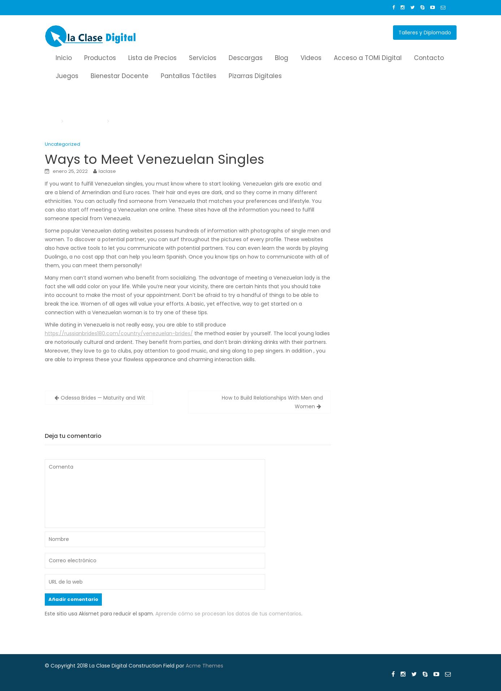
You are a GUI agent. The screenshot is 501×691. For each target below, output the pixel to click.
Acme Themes (204, 665)
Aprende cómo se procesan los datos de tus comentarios (228, 613)
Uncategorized (62, 144)
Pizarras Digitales (255, 76)
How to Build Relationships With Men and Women (272, 402)
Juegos (67, 76)
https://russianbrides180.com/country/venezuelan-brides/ (119, 333)
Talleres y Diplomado (424, 32)
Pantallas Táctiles (188, 76)
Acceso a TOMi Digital (368, 58)
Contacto (429, 58)
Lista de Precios (152, 58)
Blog (281, 58)
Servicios (202, 58)
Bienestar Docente (119, 76)
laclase (107, 171)
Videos (311, 58)
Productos (100, 58)
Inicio (64, 58)
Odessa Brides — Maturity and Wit (103, 397)
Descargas (246, 58)
